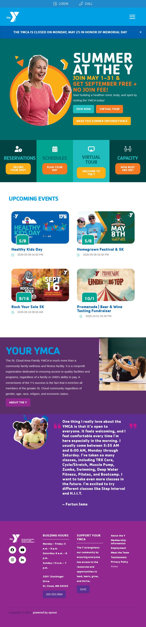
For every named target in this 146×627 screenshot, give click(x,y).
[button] (132, 16)
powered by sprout (45, 612)
